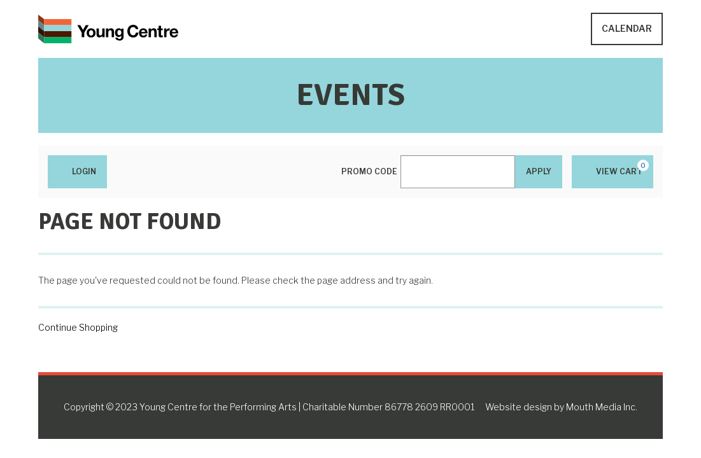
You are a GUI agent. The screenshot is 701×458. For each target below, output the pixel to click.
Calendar (627, 28)
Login (77, 171)
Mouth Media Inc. (601, 406)
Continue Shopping (78, 327)
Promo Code (369, 172)
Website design (518, 406)
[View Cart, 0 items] (612, 171)
